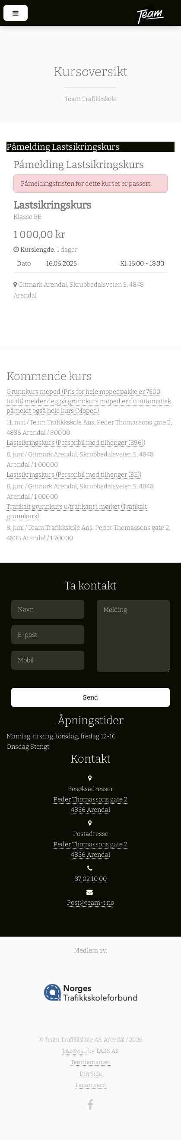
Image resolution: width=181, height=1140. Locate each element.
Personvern (90, 1085)
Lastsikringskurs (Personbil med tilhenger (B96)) (75, 442)
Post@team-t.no (90, 902)
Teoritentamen (91, 1062)
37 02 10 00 (91, 879)
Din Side (90, 1073)
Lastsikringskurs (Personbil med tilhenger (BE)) (73, 474)
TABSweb (74, 1051)
